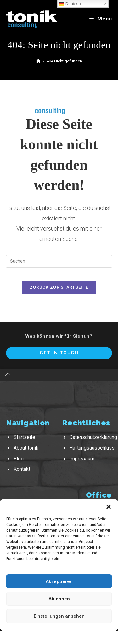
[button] (108, 507)
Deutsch (70, 3)
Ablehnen (59, 599)
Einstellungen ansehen (59, 616)
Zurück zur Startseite (59, 287)
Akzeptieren (59, 581)
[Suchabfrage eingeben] (59, 261)
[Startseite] (38, 61)
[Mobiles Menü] (100, 19)
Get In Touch (59, 353)
